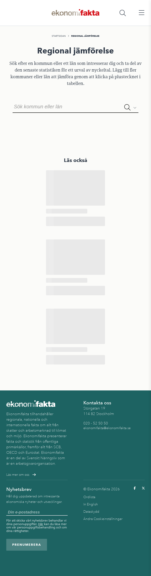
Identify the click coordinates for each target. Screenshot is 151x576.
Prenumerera (26, 545)
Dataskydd (91, 512)
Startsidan (59, 36)
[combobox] (75, 106)
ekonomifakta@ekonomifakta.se (107, 428)
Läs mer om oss (21, 475)
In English (90, 504)
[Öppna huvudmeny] (141, 13)
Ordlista (89, 497)
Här (40, 524)
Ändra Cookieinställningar (102, 519)
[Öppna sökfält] (123, 13)
